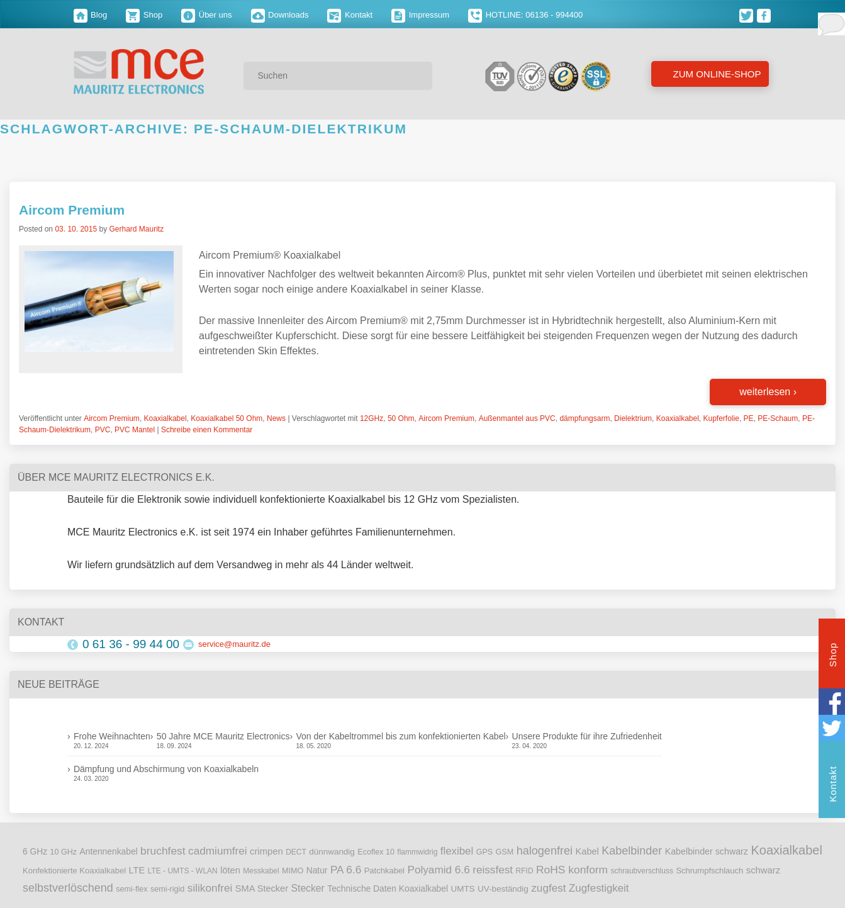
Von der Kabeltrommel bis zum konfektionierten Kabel (400, 736)
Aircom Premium (72, 210)
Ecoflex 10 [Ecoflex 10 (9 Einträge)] (376, 852)
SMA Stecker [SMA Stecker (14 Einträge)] (261, 888)
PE (749, 418)
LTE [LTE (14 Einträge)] (137, 870)
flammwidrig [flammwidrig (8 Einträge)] (417, 852)
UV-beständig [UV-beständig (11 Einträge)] (503, 889)
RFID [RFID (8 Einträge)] (525, 870)
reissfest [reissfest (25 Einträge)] (493, 869)
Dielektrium (633, 418)
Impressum (420, 15)
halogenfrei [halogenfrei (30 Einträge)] (545, 850)
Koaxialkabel (165, 418)
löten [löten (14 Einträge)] (230, 870)
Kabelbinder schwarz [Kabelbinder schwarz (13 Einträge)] (706, 851)
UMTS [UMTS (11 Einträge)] (462, 889)
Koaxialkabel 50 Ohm (226, 418)
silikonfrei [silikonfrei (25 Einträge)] (210, 888)
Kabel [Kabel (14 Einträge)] (587, 851)
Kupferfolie (721, 418)
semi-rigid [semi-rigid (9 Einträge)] (167, 889)
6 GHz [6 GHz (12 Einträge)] (35, 851)
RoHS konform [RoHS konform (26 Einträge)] (572, 869)
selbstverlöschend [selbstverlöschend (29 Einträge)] (68, 888)
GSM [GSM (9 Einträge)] (505, 852)
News (276, 418)
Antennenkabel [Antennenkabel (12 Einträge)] (109, 851)
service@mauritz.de (234, 644)
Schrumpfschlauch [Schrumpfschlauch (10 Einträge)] (709, 870)
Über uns (206, 15)
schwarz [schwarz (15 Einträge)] (763, 870)
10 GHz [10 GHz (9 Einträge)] (63, 852)
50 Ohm (401, 418)
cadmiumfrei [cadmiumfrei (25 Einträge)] (217, 850)
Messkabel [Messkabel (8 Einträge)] (261, 870)
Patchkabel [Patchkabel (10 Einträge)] (384, 870)
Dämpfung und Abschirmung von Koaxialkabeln (166, 769)
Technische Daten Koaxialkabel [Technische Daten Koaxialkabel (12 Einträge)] (387, 889)
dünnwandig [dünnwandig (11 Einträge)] (332, 851)
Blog (91, 15)
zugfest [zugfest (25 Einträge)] (548, 888)
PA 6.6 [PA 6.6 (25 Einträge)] (345, 869)
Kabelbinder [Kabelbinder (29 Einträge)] (632, 850)
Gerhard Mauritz (136, 229)
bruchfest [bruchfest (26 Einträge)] (163, 850)
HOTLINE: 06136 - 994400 (525, 15)
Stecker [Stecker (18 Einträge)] (308, 888)
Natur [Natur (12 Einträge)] (317, 870)
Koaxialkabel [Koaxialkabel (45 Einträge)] (786, 850)
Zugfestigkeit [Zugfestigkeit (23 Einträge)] (599, 888)
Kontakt (349, 15)
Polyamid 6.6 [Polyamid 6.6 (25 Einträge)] (438, 869)
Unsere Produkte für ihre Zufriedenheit (587, 736)
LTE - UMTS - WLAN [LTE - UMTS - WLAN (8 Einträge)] (183, 870)
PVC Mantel (135, 429)
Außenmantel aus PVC (517, 418)
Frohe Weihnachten (112, 736)
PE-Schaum (778, 418)
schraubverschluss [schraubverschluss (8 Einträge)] (642, 870)
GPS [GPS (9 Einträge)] (484, 852)
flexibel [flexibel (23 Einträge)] (456, 851)
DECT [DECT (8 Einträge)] (296, 852)
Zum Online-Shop (715, 74)
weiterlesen (768, 391)
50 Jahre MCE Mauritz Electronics (223, 736)
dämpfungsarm (584, 418)
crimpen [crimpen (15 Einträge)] (266, 851)
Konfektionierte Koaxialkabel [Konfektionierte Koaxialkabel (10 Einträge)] (74, 870)
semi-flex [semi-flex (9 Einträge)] (131, 889)
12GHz (371, 418)
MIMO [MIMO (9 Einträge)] (292, 870)
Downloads (280, 15)
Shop (144, 15)
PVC (103, 429)
